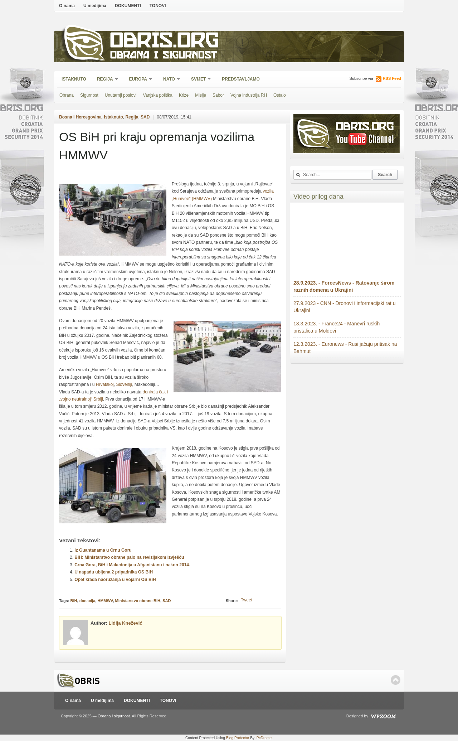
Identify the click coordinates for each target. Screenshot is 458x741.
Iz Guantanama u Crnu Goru (102, 550)
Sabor (218, 95)
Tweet (246, 599)
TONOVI (158, 5)
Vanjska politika (157, 95)
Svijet (198, 80)
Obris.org (164, 42)
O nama (67, 5)
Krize (184, 95)
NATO (169, 80)
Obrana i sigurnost (163, 56)
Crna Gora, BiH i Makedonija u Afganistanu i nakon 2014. (132, 564)
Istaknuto (74, 79)
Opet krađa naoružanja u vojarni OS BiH (115, 579)
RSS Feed (392, 78)
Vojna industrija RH (248, 95)
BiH (73, 601)
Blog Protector (237, 738)
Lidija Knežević (125, 623)
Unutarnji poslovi (121, 95)
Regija (105, 80)
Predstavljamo (241, 79)
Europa (138, 80)
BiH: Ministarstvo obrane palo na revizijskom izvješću (129, 557)
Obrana (66, 95)
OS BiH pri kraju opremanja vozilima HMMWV (156, 146)
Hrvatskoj (105, 384)
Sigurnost (89, 95)
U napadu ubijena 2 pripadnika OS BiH (113, 572)
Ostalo (279, 95)
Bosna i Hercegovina (80, 117)
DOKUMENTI (128, 5)
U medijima (94, 5)
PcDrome (264, 738)
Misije (200, 95)
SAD (145, 117)
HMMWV (105, 601)
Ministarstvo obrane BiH (138, 601)
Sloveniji (124, 384)
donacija (87, 601)
